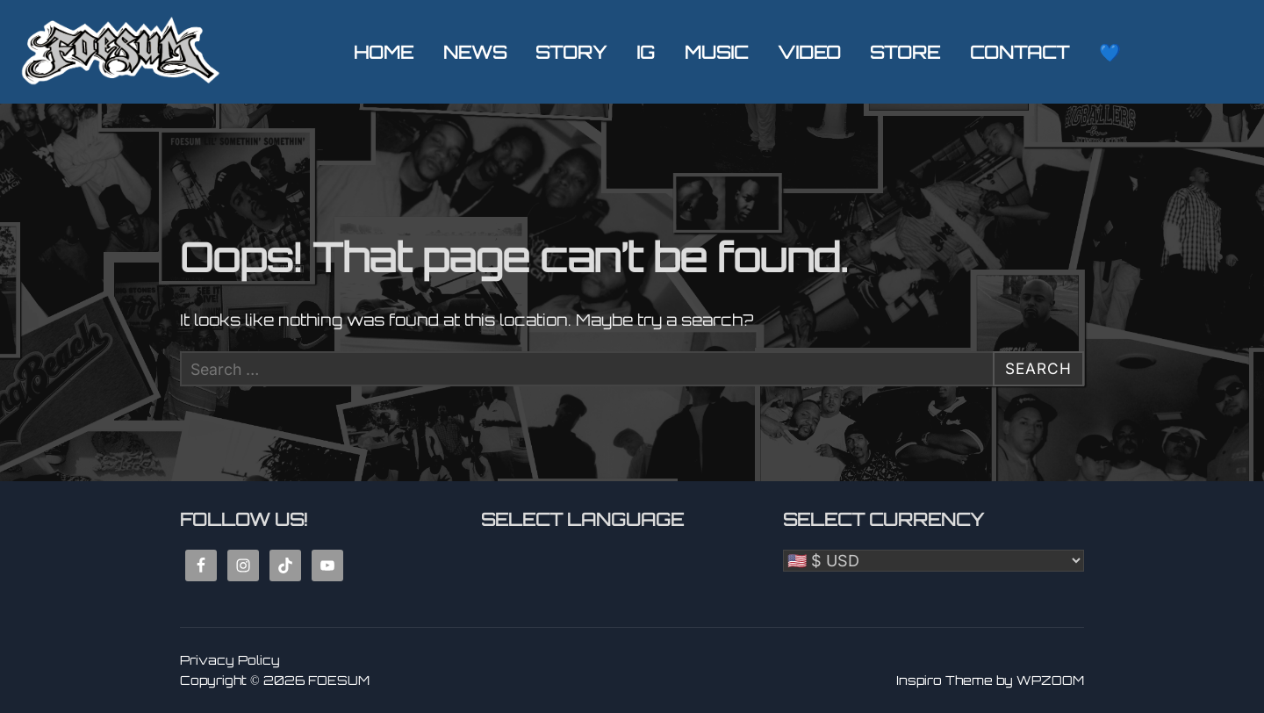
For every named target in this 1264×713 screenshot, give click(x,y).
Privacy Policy (230, 659)
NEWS (474, 52)
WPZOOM (1050, 680)
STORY (571, 52)
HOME (383, 52)
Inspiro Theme (944, 680)
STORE (905, 52)
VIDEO (809, 52)
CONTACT (1019, 52)
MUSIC (716, 52)
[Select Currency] (933, 561)
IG (645, 52)
